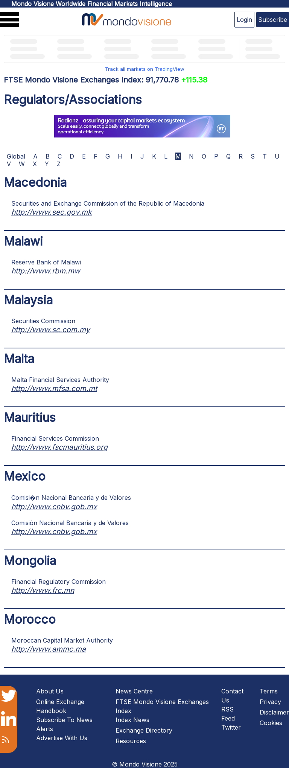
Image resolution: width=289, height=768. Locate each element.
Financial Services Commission (55, 438)
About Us (50, 691)
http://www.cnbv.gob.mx (54, 506)
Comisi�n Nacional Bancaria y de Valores (71, 497)
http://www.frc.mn (42, 590)
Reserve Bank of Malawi (46, 262)
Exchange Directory (144, 730)
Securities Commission (43, 321)
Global (16, 156)
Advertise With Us (61, 738)
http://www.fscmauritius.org (59, 447)
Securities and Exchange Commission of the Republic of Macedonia (107, 203)
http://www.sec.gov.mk (51, 212)
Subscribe (272, 19)
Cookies (271, 723)
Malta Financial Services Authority (60, 379)
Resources (131, 741)
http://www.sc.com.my (50, 329)
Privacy (270, 701)
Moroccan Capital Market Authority (62, 640)
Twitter (231, 727)
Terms (269, 691)
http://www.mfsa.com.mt (54, 388)
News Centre (134, 691)
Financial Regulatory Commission (58, 581)
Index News (132, 720)
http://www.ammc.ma (48, 649)
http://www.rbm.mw (45, 271)
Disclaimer (274, 712)
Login (244, 19)
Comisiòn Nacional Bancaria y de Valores (70, 523)
